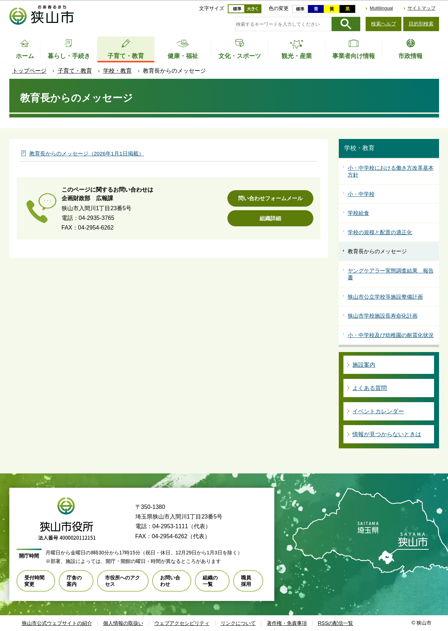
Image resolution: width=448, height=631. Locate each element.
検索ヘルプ (383, 24)
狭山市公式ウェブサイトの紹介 (57, 623)
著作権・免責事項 (287, 623)
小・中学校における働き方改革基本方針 (391, 171)
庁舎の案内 (74, 581)
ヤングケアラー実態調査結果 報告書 (391, 274)
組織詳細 (270, 218)
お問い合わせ (170, 581)
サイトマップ (421, 8)
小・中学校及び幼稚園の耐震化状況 (391, 335)
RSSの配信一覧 (335, 623)
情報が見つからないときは (386, 434)
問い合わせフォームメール (270, 198)
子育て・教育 (75, 71)
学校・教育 (117, 71)
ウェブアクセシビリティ (181, 623)
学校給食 (358, 213)
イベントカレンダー (378, 411)
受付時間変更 (34, 581)
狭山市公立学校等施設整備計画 (385, 297)
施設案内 (363, 365)
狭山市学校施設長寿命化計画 (383, 316)
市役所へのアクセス (122, 581)
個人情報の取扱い (123, 623)
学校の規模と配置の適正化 (380, 232)
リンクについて (238, 623)
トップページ (29, 71)
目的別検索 (421, 24)
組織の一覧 (210, 581)
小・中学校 (361, 194)
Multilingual (381, 8)
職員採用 (246, 581)
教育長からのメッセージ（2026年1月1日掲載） (86, 153)
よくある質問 (369, 388)
